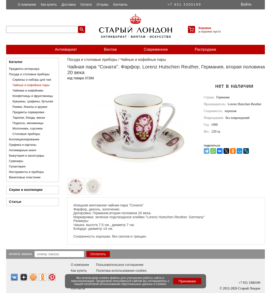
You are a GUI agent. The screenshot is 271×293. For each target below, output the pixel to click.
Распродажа (205, 49)
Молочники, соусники (27, 128)
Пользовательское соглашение (119, 265)
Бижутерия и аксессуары (26, 155)
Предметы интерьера (24, 69)
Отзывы (102, 4)
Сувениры (16, 161)
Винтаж (110, 49)
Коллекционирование (24, 139)
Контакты (120, 4)
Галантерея (17, 166)
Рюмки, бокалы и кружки (29, 107)
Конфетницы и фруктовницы (32, 96)
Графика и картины (22, 144)
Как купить (49, 4)
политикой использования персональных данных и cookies (125, 284)
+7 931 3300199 (184, 4)
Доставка (69, 4)
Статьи (15, 202)
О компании (27, 4)
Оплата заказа (20, 253)
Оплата (86, 4)
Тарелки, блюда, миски (28, 117)
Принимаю (187, 281)
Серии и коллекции (26, 190)
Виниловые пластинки (24, 177)
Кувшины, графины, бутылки (32, 101)
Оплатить (98, 254)
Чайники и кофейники (27, 90)
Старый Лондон (249, 288)
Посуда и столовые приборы (29, 74)
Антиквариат (66, 49)
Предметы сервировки (28, 112)
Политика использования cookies (121, 270)
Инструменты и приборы (26, 172)
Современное (156, 49)
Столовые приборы (26, 134)
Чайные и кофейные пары (31, 85)
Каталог (16, 62)
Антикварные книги (22, 150)
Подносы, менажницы (28, 123)
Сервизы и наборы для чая (31, 79)
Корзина (205, 28)
